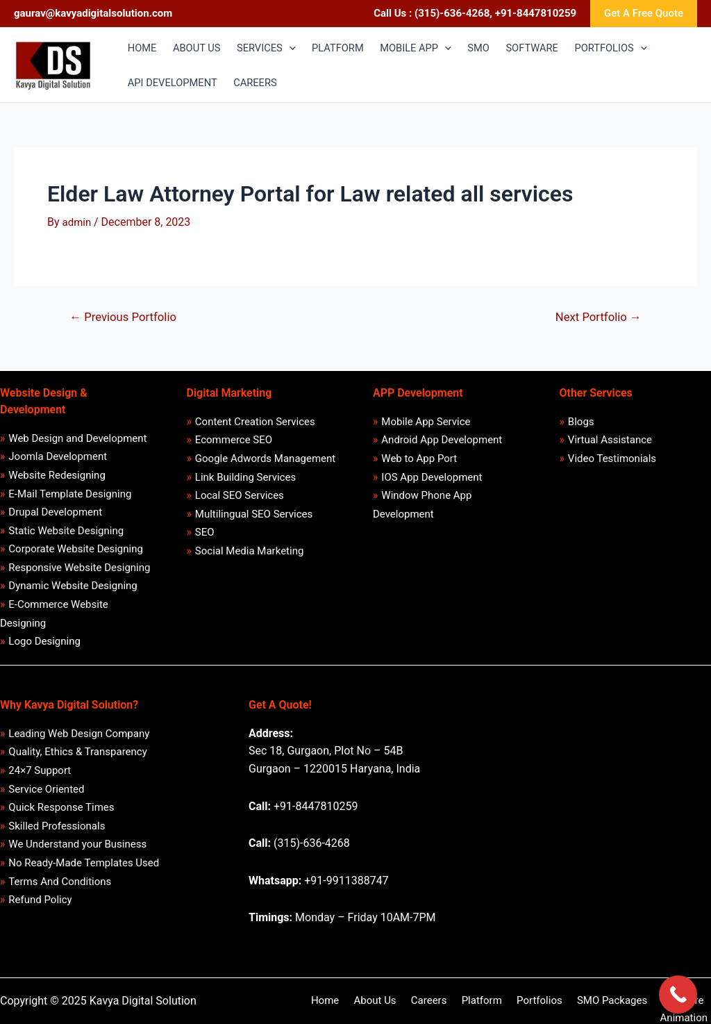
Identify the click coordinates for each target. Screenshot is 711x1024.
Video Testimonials (612, 458)
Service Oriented (47, 789)
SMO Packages (565, 1000)
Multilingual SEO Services (253, 514)
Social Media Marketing (249, 551)
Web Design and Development (78, 438)
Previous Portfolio (124, 317)
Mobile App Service (426, 421)
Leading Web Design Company (79, 733)
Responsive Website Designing (80, 567)
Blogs (581, 421)
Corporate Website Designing (76, 549)
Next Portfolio (597, 317)
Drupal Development (56, 512)
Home (300, 1000)
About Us (346, 1000)
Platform (444, 1000)
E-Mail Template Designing (70, 494)
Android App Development (442, 440)
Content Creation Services (255, 421)
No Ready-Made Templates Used (84, 863)
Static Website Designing (66, 531)
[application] (292, 48)
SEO (205, 533)
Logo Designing (45, 642)
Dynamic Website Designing (73, 586)
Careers (396, 1000)
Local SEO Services (239, 496)
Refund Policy (40, 900)
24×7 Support (40, 770)
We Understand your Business (78, 845)
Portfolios (498, 1000)
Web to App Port (420, 458)
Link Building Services (245, 477)
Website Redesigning (57, 475)
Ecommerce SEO (233, 440)
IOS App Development (432, 477)
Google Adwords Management (265, 458)
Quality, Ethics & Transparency (78, 752)
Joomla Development (58, 457)
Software (632, 1000)
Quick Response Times (62, 808)
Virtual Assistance (610, 440)
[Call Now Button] (678, 994)
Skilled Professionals (57, 826)
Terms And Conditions (60, 881)
